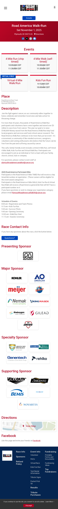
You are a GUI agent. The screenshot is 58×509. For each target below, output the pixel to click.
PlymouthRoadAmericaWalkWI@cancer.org (28, 193)
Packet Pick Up (35, 482)
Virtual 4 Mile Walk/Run (14, 82)
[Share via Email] (30, 38)
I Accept (28, 506)
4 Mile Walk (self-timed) (43, 60)
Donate (29, 18)
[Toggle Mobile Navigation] (6, 8)
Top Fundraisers (50, 470)
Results (34, 487)
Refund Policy (19, 462)
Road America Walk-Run (29, 26)
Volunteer (34, 455)
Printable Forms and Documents (49, 457)
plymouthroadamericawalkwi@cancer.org (18, 163)
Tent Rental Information (35, 472)
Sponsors (20, 457)
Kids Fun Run (43, 80)
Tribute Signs (36, 477)
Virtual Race (35, 463)
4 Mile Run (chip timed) (15, 60)
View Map (29, 426)
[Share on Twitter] (26, 38)
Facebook (36, 441)
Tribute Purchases (36, 493)
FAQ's (33, 459)
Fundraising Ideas (49, 464)
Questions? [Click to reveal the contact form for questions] (10, 238)
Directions (40, 34)
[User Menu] (54, 7)
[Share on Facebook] (23, 38)
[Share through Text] (34, 38)
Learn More (49, 502)
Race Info (20, 452)
